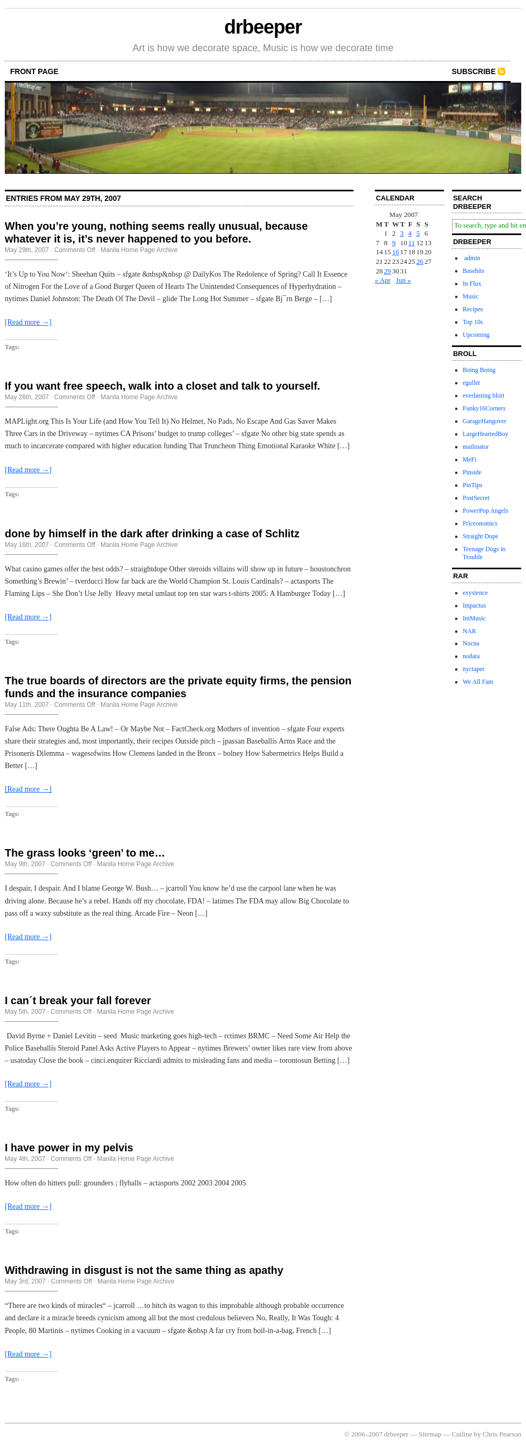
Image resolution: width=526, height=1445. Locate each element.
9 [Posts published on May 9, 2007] (394, 243)
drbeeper (262, 27)
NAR (469, 631)
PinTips (472, 485)
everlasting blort (483, 395)
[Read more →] (28, 322)
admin (471, 258)
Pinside (472, 472)
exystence (475, 592)
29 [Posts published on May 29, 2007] (387, 271)
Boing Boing (479, 370)
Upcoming (476, 334)
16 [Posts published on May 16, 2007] (395, 252)
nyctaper (473, 669)
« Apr (383, 280)
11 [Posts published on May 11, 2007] (411, 243)
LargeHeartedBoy (485, 434)
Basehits (473, 271)
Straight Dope (480, 536)
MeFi (469, 459)
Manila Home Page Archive (139, 250)
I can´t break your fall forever (78, 1000)
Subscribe (474, 71)
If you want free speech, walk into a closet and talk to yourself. (162, 386)
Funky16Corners (484, 408)
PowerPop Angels (485, 510)
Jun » (403, 280)
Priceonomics (480, 523)
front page (34, 71)
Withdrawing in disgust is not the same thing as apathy (144, 1270)
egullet (471, 382)
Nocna (471, 643)
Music (471, 296)
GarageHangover (484, 421)
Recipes (473, 309)
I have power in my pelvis (69, 1147)
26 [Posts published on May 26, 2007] (419, 261)
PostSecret (476, 498)
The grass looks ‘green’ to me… (85, 853)
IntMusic (474, 618)
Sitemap (430, 1434)
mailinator (476, 446)
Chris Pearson (501, 1434)
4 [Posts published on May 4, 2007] (410, 233)
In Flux (472, 283)
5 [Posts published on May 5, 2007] (418, 233)
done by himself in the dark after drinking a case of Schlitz (152, 533)
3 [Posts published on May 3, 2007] (402, 233)
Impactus (474, 605)
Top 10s (473, 322)
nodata (471, 656)
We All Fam (478, 681)
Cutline (462, 1434)
